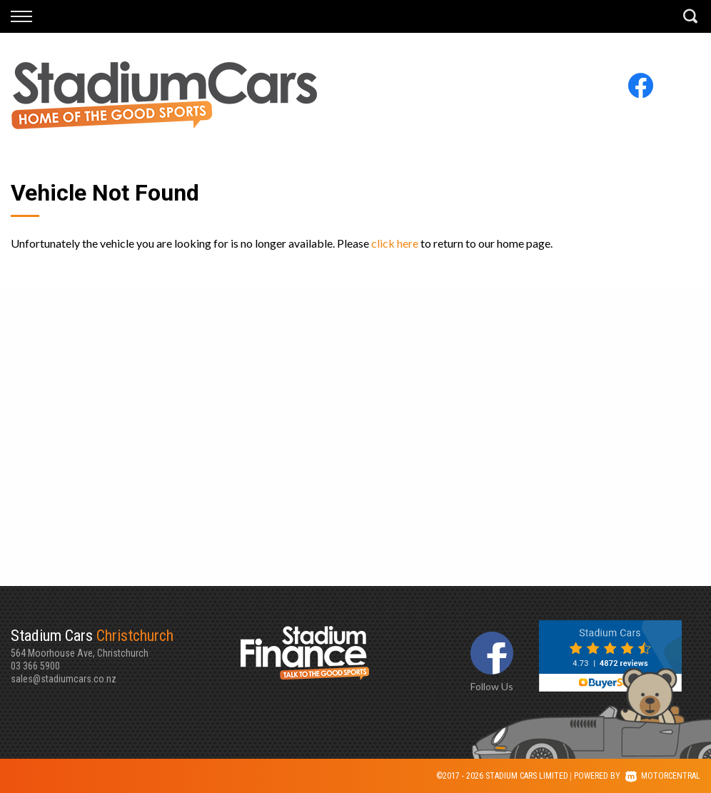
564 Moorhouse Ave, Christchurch (126, 642)
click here (394, 243)
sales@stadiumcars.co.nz (63, 679)
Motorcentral (662, 776)
